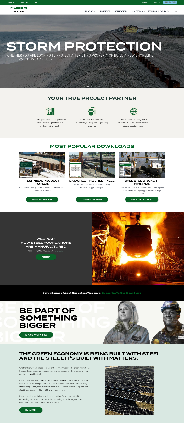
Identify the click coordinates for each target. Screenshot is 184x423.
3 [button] (92, 87)
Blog (36, 2)
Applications (121, 11)
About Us (11, 2)
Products (90, 11)
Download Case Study (141, 200)
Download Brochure (42, 200)
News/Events (24, 2)
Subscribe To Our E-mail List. (121, 293)
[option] (92, 51)
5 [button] (99, 87)
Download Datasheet (92, 200)
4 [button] (95, 87)
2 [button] (88, 87)
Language (145, 2)
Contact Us (156, 2)
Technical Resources (158, 11)
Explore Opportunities (36, 335)
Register (46, 257)
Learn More (60, 251)
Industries (104, 11)
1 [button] (85, 87)
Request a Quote (170, 2)
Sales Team (137, 11)
